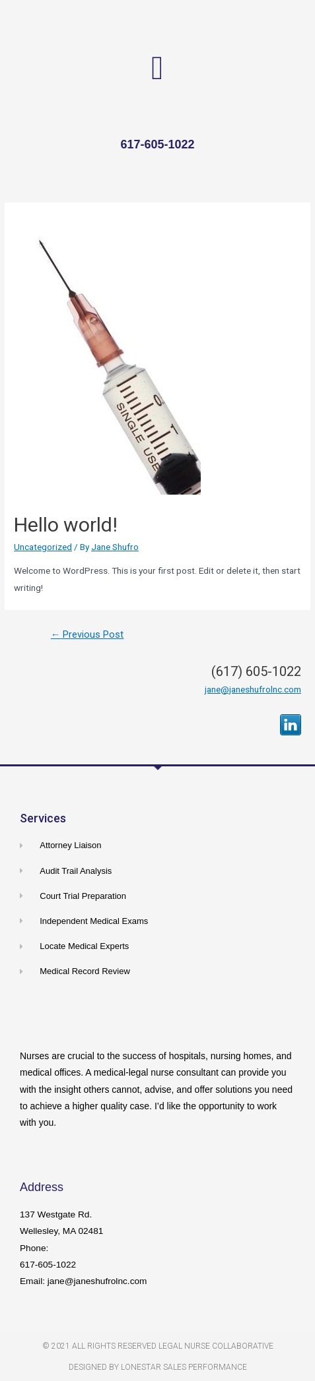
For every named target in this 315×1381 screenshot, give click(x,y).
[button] (157, 67)
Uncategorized (43, 546)
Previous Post (87, 634)
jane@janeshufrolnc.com (253, 689)
